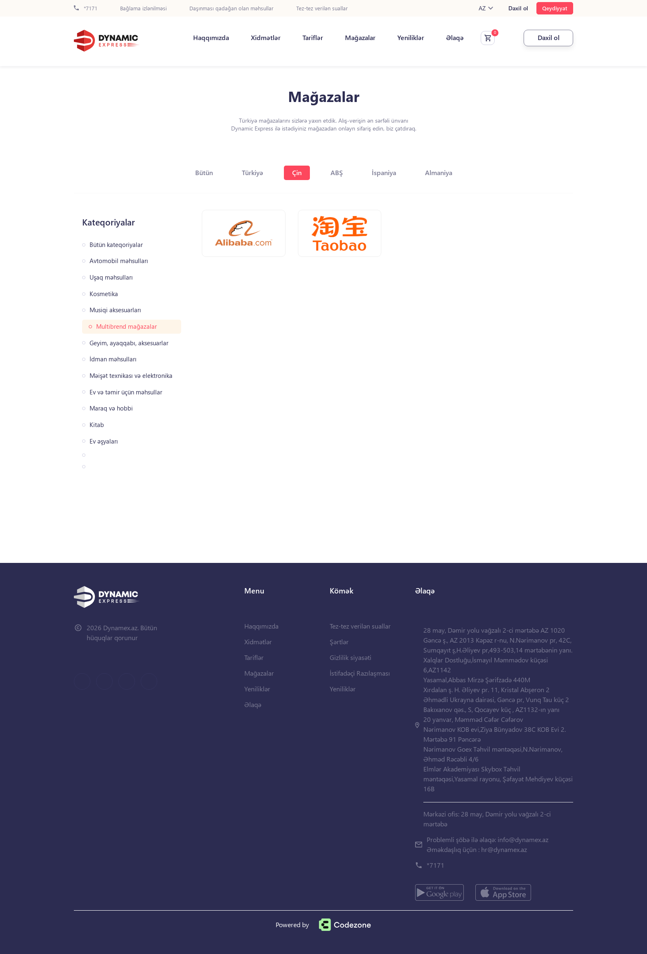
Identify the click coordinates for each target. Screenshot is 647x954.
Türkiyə (252, 172)
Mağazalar (360, 37)
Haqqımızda (211, 37)
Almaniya (438, 172)
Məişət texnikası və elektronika (131, 376)
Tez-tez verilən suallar (322, 8)
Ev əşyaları (104, 441)
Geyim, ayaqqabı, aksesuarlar (129, 343)
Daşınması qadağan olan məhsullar (231, 8)
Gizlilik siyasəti (350, 657)
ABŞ (337, 172)
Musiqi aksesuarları (115, 310)
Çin (297, 172)
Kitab (97, 425)
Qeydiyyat (554, 8)
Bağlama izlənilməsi (143, 8)
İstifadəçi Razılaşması (360, 673)
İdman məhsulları (113, 359)
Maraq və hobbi (111, 408)
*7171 (85, 8)
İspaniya (384, 172)
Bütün (204, 172)
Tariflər (312, 37)
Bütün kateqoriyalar (116, 245)
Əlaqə (455, 37)
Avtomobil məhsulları (119, 261)
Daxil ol (518, 8)
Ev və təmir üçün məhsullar (126, 392)
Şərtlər (339, 641)
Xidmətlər (266, 37)
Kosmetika (104, 294)
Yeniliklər (410, 37)
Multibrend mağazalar (126, 326)
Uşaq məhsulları (111, 277)
